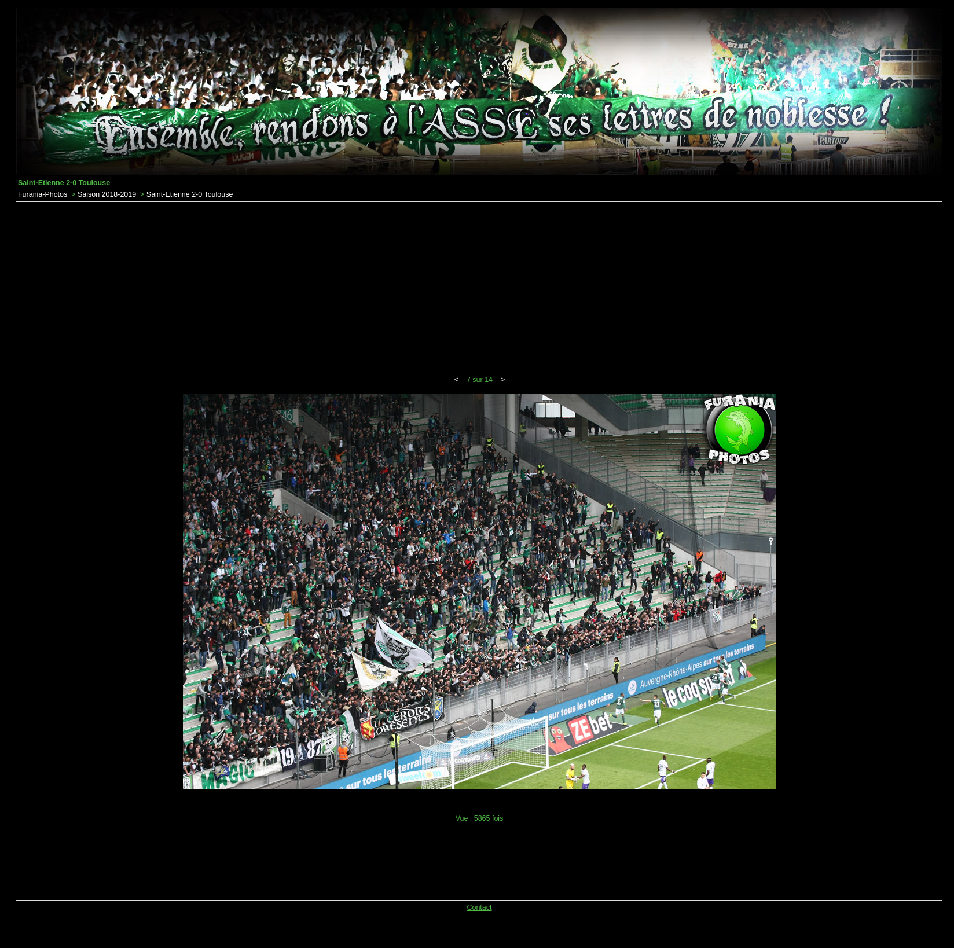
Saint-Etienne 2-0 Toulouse (189, 194)
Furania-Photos (42, 194)
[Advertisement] (479, 289)
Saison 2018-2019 (107, 194)
